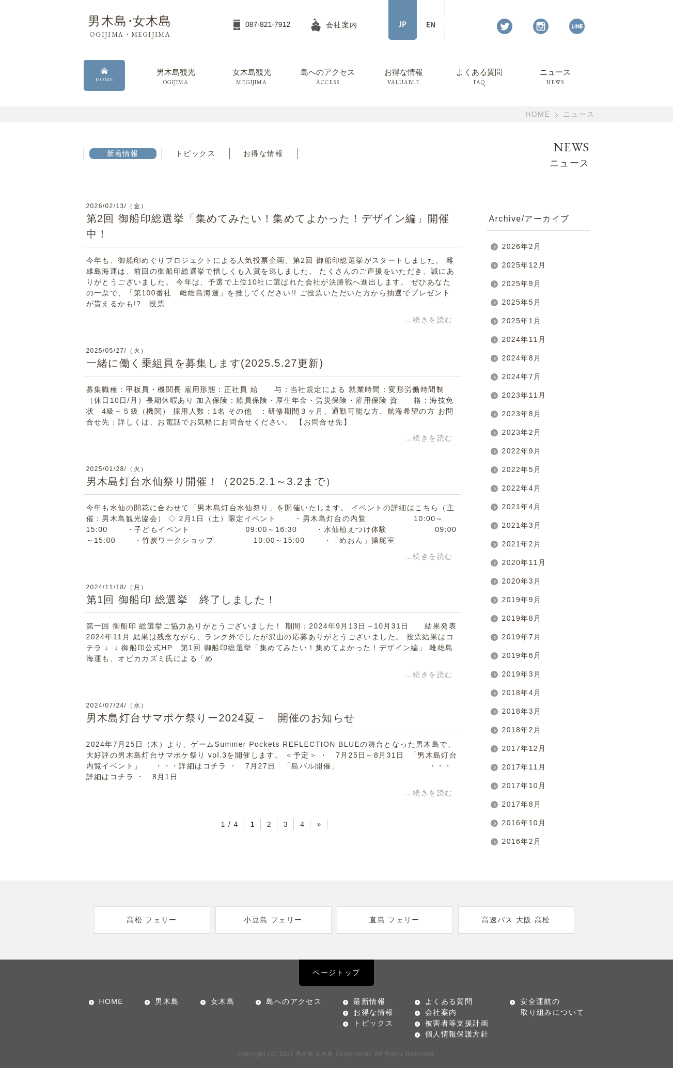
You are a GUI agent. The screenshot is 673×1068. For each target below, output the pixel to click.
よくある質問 (479, 77)
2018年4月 (522, 692)
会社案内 (441, 1012)
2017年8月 (522, 804)
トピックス (195, 154)
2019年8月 (522, 618)
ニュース (555, 77)
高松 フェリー (152, 920)
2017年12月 (524, 748)
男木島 (167, 1001)
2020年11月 (524, 562)
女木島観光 (252, 77)
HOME (537, 114)
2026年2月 (522, 246)
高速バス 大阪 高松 (516, 920)
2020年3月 (522, 581)
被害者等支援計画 (457, 1023)
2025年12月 (524, 265)
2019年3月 (522, 674)
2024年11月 (524, 339)
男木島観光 (176, 77)
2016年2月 (522, 841)
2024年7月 (522, 376)
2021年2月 (522, 544)
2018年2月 (522, 730)
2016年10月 (524, 823)
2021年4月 (522, 506)
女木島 (222, 1001)
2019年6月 (522, 655)
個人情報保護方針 (457, 1034)
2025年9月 (522, 283)
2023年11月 (524, 395)
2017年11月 (524, 767)
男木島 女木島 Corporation (333, 1054)
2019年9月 (522, 599)
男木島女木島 (129, 26)
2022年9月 (522, 451)
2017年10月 (524, 785)
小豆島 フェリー (273, 920)
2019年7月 (522, 637)
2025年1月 (522, 321)
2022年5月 (522, 469)
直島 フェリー (394, 920)
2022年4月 (522, 488)
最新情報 (369, 1001)
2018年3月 (522, 711)
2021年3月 (522, 525)
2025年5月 (522, 302)
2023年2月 (522, 432)
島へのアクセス (328, 77)
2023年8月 (522, 414)
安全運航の (547, 1007)
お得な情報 (403, 77)
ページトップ (336, 972)
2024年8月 (522, 358)
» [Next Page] (319, 824)
